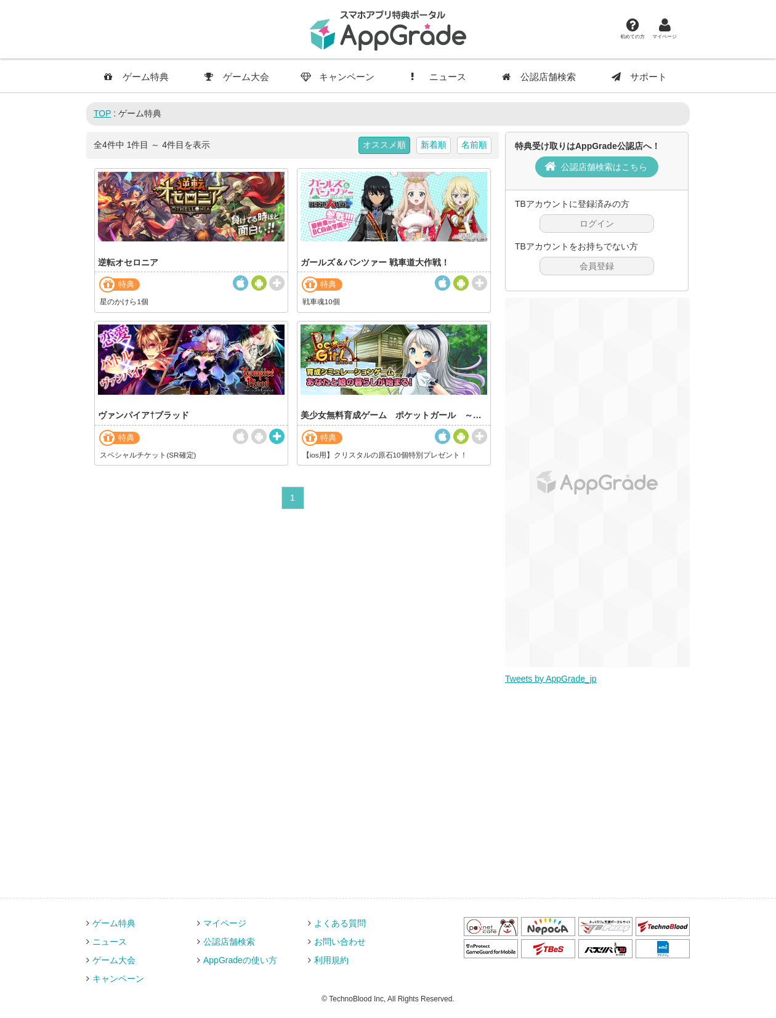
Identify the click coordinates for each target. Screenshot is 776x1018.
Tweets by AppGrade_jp (551, 679)
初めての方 (632, 28)
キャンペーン (337, 76)
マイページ (664, 28)
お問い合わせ (340, 942)
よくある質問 (340, 923)
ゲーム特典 (136, 76)
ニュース (438, 76)
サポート (639, 76)
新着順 (434, 145)
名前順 (474, 145)
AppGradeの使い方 (240, 960)
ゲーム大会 (236, 76)
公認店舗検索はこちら (604, 167)
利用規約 (331, 960)
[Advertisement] (597, 482)
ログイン (597, 223)
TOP (102, 113)
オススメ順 (384, 145)
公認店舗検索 (539, 76)
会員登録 (597, 266)
